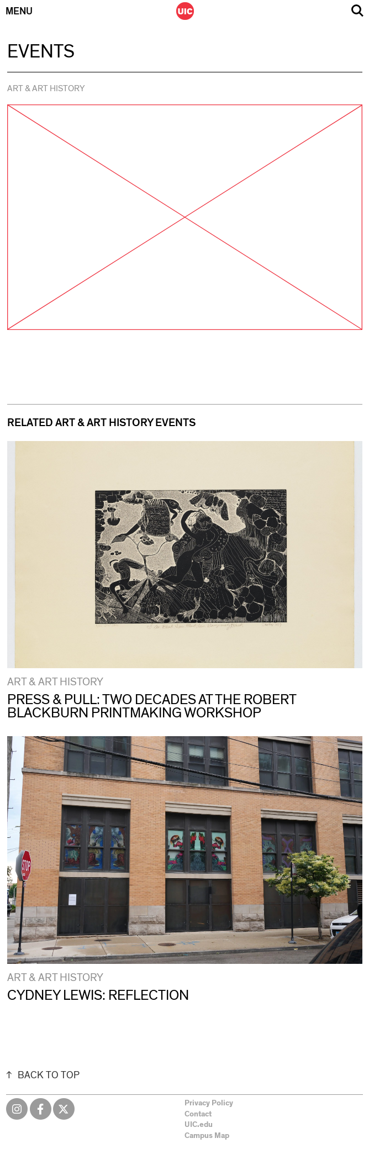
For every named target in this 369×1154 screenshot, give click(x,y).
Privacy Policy (208, 1103)
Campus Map (206, 1136)
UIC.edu (198, 1125)
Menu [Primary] (19, 12)
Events (41, 52)
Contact (198, 1114)
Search (357, 10)
